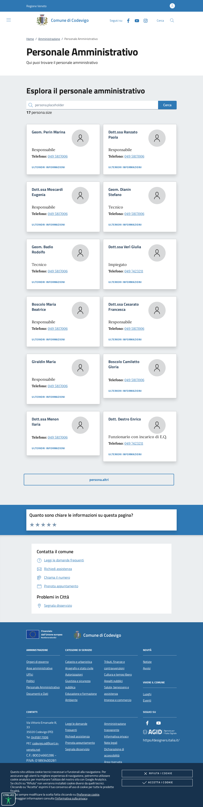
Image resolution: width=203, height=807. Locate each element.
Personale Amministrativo (43, 687)
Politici (30, 681)
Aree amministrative (39, 668)
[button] (36, 6)
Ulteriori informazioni (48, 167)
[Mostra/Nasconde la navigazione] (8, 19)
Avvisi (147, 668)
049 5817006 (58, 156)
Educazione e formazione (81, 693)
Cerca (167, 104)
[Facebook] (126, 20)
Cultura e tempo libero (118, 674)
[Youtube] (135, 20)
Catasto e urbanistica (78, 661)
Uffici (29, 674)
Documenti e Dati (37, 693)
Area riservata (113, 762)
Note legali (110, 742)
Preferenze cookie (88, 794)
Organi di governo (37, 661)
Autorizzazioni (74, 674)
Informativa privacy (116, 736)
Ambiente (71, 700)
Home (30, 38)
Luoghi (147, 694)
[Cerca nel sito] (172, 20)
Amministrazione (49, 38)
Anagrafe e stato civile (79, 668)
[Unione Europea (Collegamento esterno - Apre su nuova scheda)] (45, 635)
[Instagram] (144, 20)
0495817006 (39, 737)
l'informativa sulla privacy (71, 798)
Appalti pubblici (113, 681)
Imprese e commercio (117, 700)
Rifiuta (157, 773)
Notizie (147, 661)
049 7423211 (133, 271)
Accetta (157, 782)
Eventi (147, 700)
